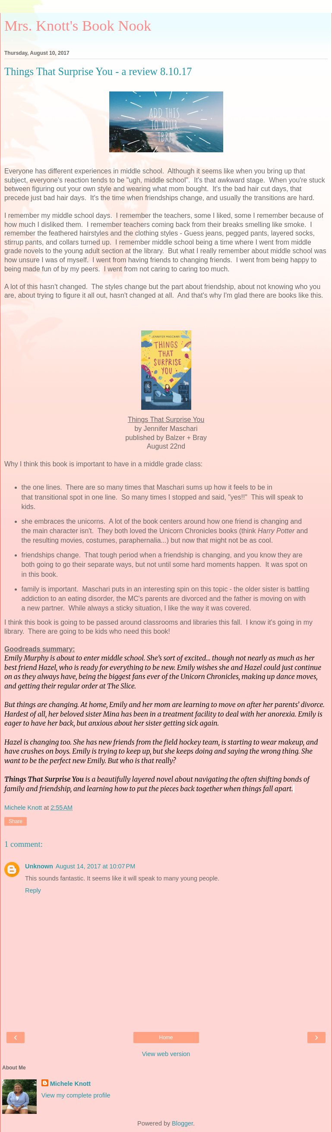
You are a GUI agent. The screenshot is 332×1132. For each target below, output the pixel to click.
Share (15, 821)
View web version (166, 1053)
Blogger (182, 1123)
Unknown (39, 866)
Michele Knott (70, 1083)
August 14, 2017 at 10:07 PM (95, 866)
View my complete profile (76, 1095)
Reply (33, 890)
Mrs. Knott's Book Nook (77, 25)
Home (166, 1038)
